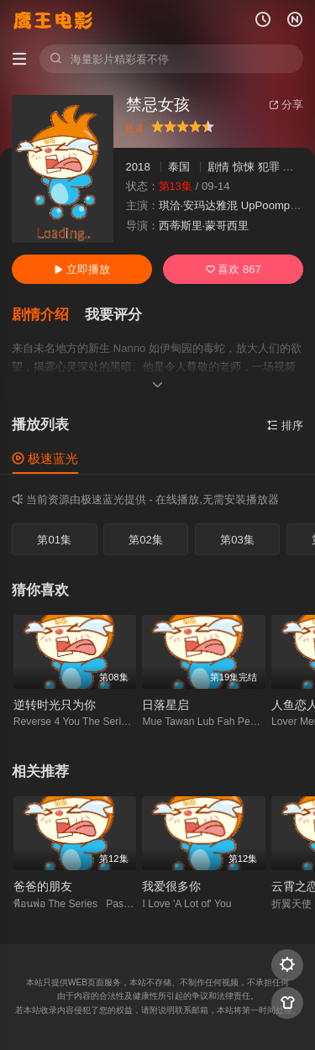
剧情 (218, 166)
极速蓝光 (45, 458)
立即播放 (82, 269)
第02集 (146, 539)
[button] (48, 315)
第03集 (237, 539)
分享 (286, 104)
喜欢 (233, 269)
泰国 (179, 166)
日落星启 (165, 704)
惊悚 (244, 166)
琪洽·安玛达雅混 (199, 205)
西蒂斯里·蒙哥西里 (204, 225)
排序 (285, 425)
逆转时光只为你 (54, 704)
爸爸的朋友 (42, 886)
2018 (138, 166)
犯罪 (269, 166)
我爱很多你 (171, 886)
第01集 (54, 539)
